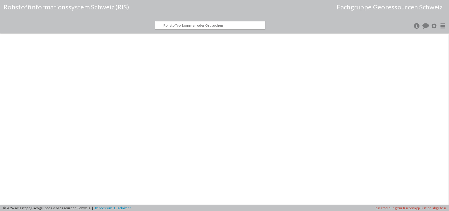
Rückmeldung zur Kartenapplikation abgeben (410, 208)
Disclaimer (122, 208)
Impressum (104, 208)
